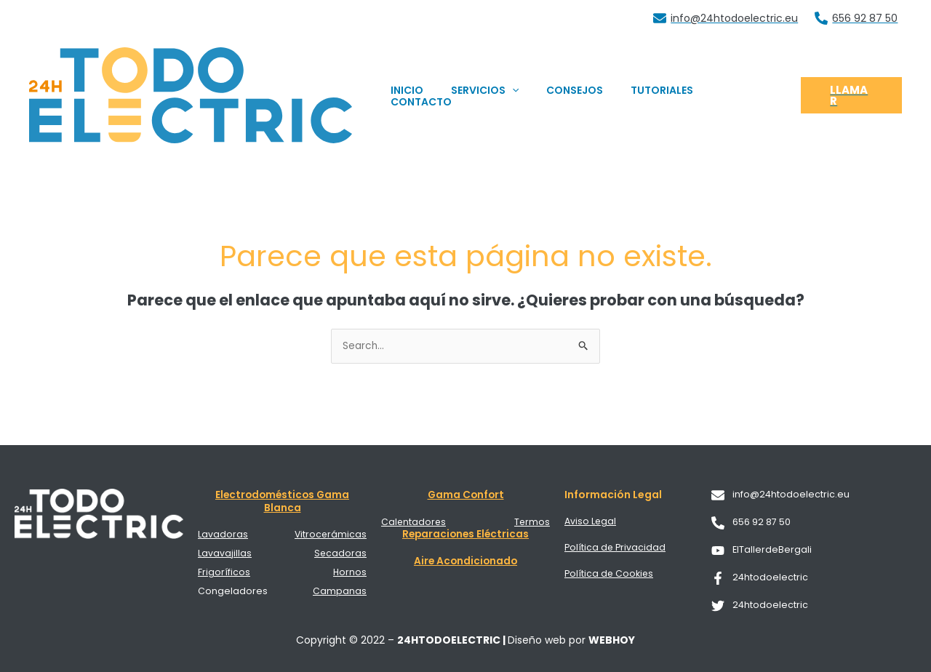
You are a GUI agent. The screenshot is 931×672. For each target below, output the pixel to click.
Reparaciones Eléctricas (466, 533)
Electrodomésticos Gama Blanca (282, 501)
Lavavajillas (225, 552)
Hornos (349, 570)
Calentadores (414, 522)
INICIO (428, 95)
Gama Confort (465, 495)
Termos (532, 522)
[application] (525, 95)
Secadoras (340, 552)
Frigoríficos (224, 570)
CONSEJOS (581, 95)
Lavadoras (223, 534)
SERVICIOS (498, 95)
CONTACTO (743, 95)
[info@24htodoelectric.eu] (726, 18)
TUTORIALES (661, 95)
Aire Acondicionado (465, 560)
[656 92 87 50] (856, 18)
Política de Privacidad (615, 547)
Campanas (340, 589)
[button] (850, 95)
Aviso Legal (590, 522)
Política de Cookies (609, 573)
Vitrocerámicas (330, 534)
